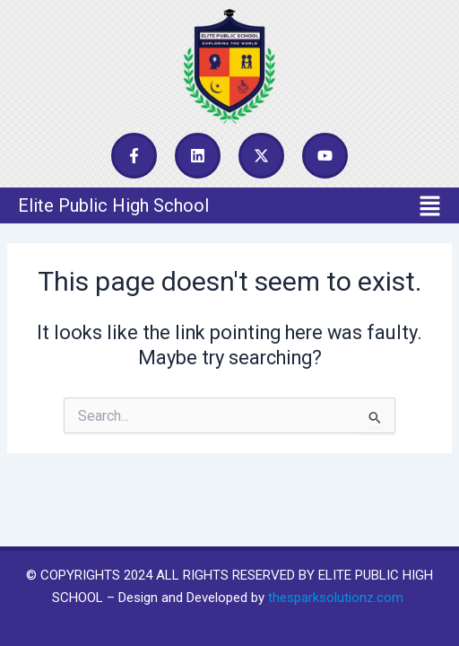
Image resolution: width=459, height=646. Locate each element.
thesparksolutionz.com (335, 597)
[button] (229, 205)
